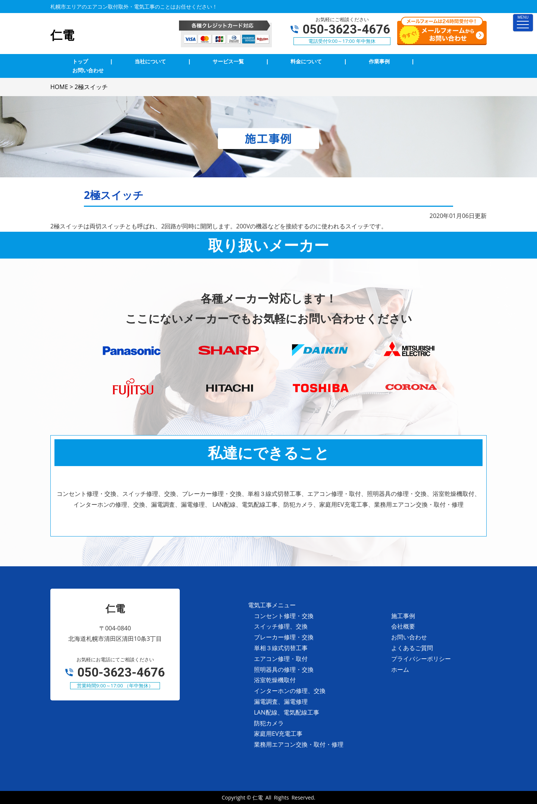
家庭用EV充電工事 (278, 733)
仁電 (257, 797)
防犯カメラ (269, 723)
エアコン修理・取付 (281, 659)
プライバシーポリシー (421, 659)
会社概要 (403, 626)
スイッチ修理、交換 (281, 626)
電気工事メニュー (272, 605)
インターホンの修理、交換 (290, 691)
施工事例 (403, 616)
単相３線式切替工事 (281, 648)
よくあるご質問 (412, 648)
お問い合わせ (409, 637)
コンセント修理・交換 (284, 616)
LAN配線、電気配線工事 (286, 712)
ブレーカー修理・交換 (284, 637)
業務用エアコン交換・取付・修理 (298, 744)
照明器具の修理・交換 (284, 669)
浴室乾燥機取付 (275, 680)
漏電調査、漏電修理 (281, 701)
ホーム (400, 669)
